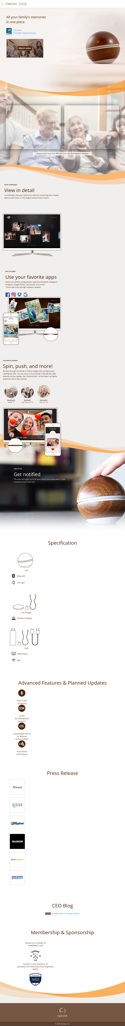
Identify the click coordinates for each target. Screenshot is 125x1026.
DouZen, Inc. (65, 1024)
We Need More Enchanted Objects (66, 913)
